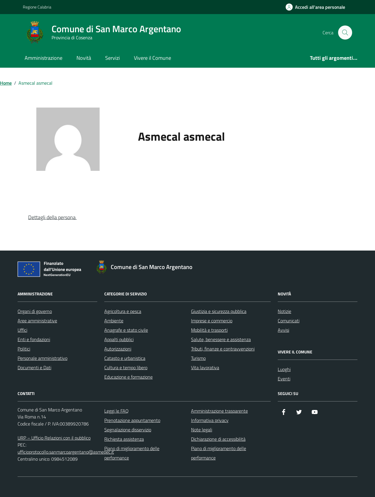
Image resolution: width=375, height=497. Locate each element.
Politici (24, 348)
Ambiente (113, 320)
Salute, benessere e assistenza (221, 339)
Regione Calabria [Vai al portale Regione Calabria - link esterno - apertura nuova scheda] (37, 7)
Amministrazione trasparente (219, 410)
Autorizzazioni (117, 348)
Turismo (198, 358)
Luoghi (284, 369)
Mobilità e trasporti (209, 329)
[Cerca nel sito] (345, 32)
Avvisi (283, 329)
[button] (57, 217)
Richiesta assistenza (124, 438)
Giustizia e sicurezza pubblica (218, 311)
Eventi (284, 378)
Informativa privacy (210, 420)
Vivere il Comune (152, 58)
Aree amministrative (37, 320)
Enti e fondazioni (34, 339)
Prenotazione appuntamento (132, 420)
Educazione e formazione (128, 376)
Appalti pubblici (119, 339)
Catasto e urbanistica (124, 358)
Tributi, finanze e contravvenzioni (223, 348)
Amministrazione (43, 58)
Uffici (22, 329)
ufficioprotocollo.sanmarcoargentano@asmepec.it (66, 451)
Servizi (112, 58)
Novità (83, 58)
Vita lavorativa (205, 367)
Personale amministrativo (42, 358)
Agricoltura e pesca (122, 311)
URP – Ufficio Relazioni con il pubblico (54, 437)
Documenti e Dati (34, 367)
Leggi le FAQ (116, 410)
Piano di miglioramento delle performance (131, 453)
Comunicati (288, 320)
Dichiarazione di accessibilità (218, 438)
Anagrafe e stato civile (126, 329)
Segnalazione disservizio (127, 429)
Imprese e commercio (211, 320)
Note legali (201, 429)
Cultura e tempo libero (125, 367)
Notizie (284, 311)
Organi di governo (35, 311)
